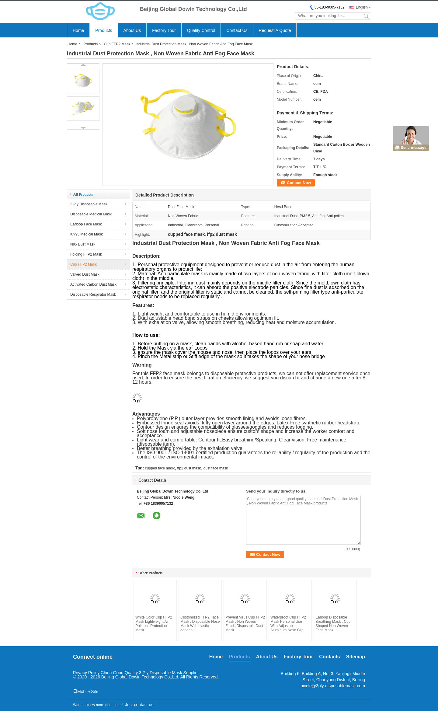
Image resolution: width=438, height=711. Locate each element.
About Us (132, 30)
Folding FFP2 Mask (86, 254)
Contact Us (236, 30)
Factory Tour (164, 30)
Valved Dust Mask (84, 274)
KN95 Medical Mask (86, 234)
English (362, 7)
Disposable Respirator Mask (93, 294)
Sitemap (355, 656)
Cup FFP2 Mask (117, 44)
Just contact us (139, 704)
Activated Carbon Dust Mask (93, 284)
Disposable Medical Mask (91, 214)
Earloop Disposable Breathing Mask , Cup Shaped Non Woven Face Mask (332, 623)
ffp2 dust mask (189, 468)
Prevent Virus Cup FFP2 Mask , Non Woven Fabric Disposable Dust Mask (245, 623)
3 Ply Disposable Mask (88, 204)
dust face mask (215, 468)
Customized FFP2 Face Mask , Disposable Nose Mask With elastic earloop (200, 623)
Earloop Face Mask (86, 224)
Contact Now (299, 182)
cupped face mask (160, 468)
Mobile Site (85, 691)
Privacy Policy (86, 672)
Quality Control (201, 30)
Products (103, 30)
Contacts (329, 656)
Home (78, 30)
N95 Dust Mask (82, 244)
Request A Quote (275, 30)
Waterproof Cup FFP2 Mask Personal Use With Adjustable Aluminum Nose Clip (288, 623)
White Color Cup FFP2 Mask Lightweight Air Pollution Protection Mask (153, 623)
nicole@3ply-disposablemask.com (333, 685)
